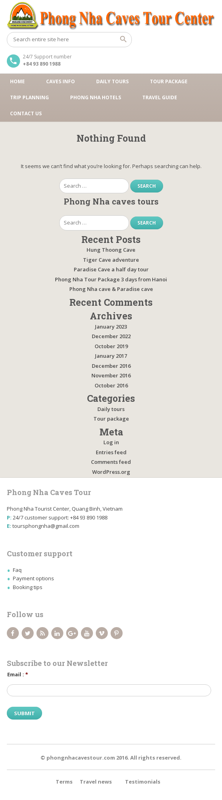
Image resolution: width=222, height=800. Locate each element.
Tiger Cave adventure (111, 259)
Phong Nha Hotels (95, 97)
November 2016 (111, 375)
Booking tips (27, 587)
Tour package (169, 81)
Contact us (26, 113)
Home (17, 81)
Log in (111, 442)
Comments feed (111, 461)
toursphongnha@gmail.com (45, 525)
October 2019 (111, 346)
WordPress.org (111, 471)
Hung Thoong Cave (111, 249)
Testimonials (142, 781)
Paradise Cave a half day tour (111, 269)
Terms (64, 781)
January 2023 (111, 326)
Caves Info (60, 81)
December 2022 (111, 336)
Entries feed (111, 452)
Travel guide (159, 97)
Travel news (96, 781)
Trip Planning (29, 97)
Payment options (33, 578)
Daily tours (112, 81)
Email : (17, 674)
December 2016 (111, 365)
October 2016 (111, 385)
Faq (17, 569)
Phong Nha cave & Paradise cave (111, 289)
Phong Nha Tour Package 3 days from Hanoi (111, 279)
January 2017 (111, 355)
